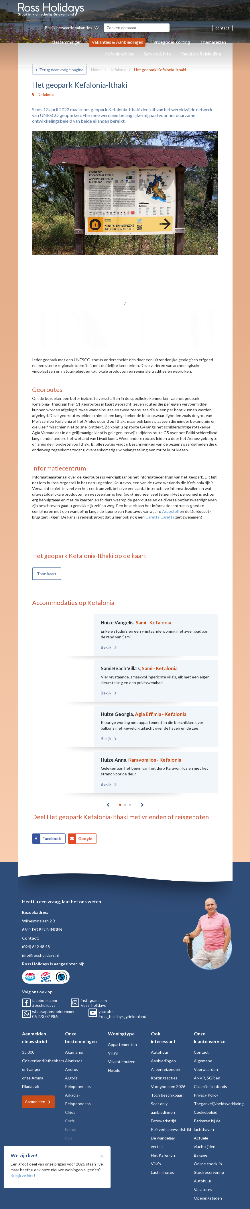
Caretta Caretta (159, 517)
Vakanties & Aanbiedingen (117, 42)
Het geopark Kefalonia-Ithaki (160, 69)
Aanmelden (35, 1101)
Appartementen (122, 1044)
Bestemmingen (67, 42)
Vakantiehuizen (121, 1061)
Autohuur (159, 1052)
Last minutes (162, 1172)
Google (85, 838)
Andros (71, 1069)
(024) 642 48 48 (36, 946)
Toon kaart (46, 573)
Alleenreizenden (165, 1069)
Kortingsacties (164, 1077)
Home (96, 69)
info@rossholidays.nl (40, 955)
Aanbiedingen (163, 1060)
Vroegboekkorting (171, 42)
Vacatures (203, 1189)
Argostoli (170, 511)
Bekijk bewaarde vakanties (72, 27)
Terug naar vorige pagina (61, 69)
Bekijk (106, 647)
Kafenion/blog (119, 53)
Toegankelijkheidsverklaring (219, 1103)
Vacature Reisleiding (201, 53)
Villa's (113, 1053)
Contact (201, 1052)
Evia (68, 1137)
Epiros (70, 1129)
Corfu (70, 1120)
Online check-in (208, 1163)
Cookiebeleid (205, 1112)
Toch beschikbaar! (167, 1095)
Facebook (51, 838)
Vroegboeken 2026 (168, 1086)
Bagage (200, 1155)
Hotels (114, 1070)
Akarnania (74, 1052)
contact (222, 27)
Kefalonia (117, 69)
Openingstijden (208, 1198)
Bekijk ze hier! (23, 1175)
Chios (70, 1112)
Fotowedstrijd (163, 1120)
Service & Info (157, 53)
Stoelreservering (209, 1172)
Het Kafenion (163, 1155)
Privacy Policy (206, 1095)
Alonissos (73, 1060)
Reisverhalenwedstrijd (171, 1129)
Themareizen (213, 42)
